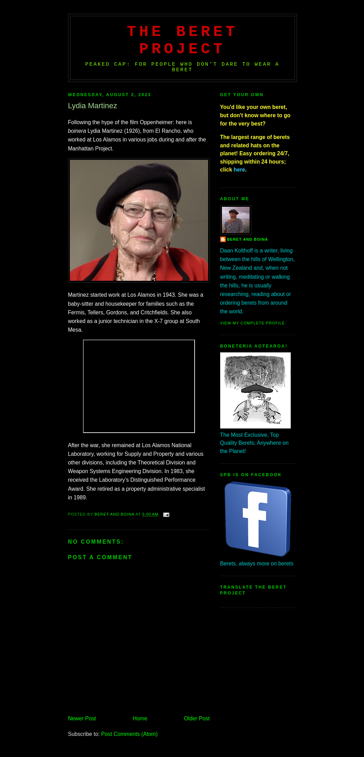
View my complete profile (252, 323)
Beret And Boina (247, 239)
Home (140, 718)
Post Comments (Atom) (129, 734)
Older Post (196, 718)
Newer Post (82, 718)
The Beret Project (182, 40)
